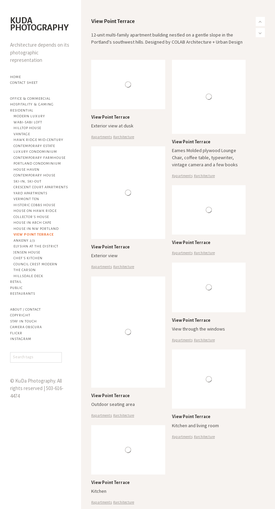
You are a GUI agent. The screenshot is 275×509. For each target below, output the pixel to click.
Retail (16, 282)
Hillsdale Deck (28, 276)
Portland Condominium (37, 163)
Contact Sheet (24, 82)
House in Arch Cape (32, 222)
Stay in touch (23, 321)
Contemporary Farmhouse (40, 158)
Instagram (20, 339)
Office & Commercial (30, 98)
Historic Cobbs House (34, 205)
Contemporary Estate (34, 146)
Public (16, 288)
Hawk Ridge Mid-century (39, 140)
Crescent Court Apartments (41, 187)
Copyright (20, 315)
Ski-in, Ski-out (28, 181)
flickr (16, 333)
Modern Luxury (29, 116)
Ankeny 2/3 (24, 240)
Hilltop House (27, 128)
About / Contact (25, 309)
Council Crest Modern (35, 264)
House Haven (27, 169)
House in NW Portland (36, 229)
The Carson (25, 270)
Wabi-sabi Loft (28, 122)
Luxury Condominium (35, 151)
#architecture (123, 137)
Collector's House (31, 217)
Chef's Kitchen (28, 258)
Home (15, 77)
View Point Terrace (34, 234)
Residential (21, 110)
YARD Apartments (30, 193)
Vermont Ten (26, 199)
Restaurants (22, 293)
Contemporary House (34, 175)
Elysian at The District (36, 246)
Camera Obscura (26, 327)
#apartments (101, 137)
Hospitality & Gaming (32, 104)
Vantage (22, 134)
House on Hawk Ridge (35, 211)
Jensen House (27, 252)
